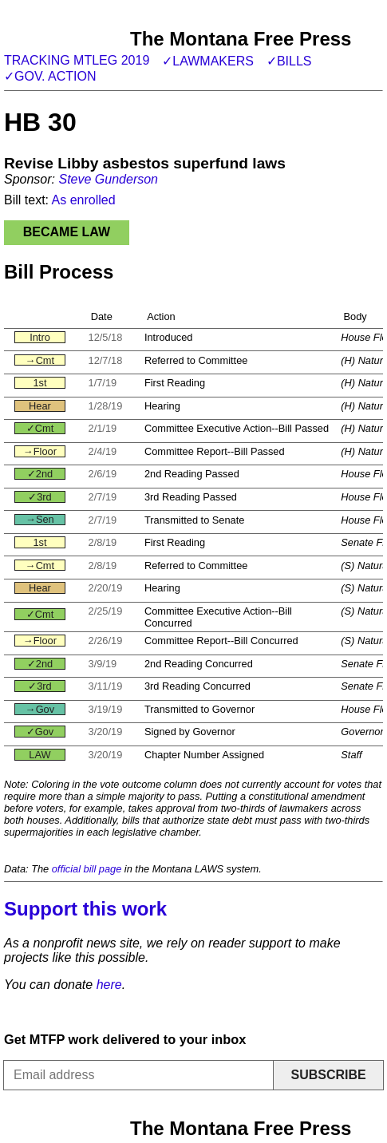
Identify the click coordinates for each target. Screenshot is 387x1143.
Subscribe (327, 1075)
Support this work (85, 909)
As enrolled (84, 200)
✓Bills (289, 61)
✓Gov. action (50, 76)
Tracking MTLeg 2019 (76, 60)
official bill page (87, 869)
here (109, 984)
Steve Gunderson (108, 179)
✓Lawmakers (208, 61)
